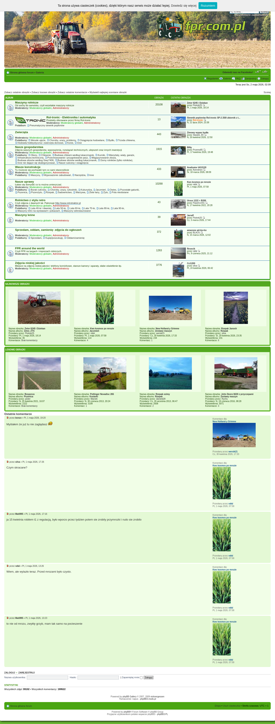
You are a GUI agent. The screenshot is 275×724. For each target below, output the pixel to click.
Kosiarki (94, 396)
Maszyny (35, 175)
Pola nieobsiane (120, 192)
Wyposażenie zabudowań (57, 175)
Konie (70, 143)
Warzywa (80, 192)
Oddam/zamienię (75, 238)
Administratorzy (61, 108)
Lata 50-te (60, 208)
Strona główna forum (22, 72)
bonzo (18, 418)
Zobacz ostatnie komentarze (72, 92)
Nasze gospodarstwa (29, 147)
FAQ (237, 78)
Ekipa (218, 705)
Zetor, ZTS (29, 331)
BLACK (196, 232)
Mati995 (19, 514)
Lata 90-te (118, 208)
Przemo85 (198, 150)
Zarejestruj (250, 78)
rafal (195, 184)
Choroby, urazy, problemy (62, 140)
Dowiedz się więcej (183, 5)
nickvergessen (157, 696)
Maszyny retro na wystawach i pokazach (39, 210)
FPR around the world (29, 248)
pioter (28, 399)
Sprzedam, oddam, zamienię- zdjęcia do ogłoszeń (48, 229)
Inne (79, 143)
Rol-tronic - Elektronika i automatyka (71, 117)
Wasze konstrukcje (27, 167)
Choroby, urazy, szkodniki (63, 189)
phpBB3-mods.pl (148, 699)
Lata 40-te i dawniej (41, 208)
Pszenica (22, 192)
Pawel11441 (199, 203)
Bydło (111, 140)
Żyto (105, 192)
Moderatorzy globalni (40, 108)
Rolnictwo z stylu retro (30, 200)
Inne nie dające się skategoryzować (36, 163)
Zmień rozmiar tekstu (258, 72)
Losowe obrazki (15, 349)
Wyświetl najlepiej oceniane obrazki (108, 92)
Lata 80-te (104, 208)
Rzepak (50, 192)
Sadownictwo (65, 192)
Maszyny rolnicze (26, 102)
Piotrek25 (197, 105)
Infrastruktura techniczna (30, 157)
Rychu (225, 399)
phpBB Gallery (129, 696)
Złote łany (94, 192)
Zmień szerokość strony (265, 72)
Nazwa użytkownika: (15, 677)
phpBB (127, 712)
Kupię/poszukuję (54, 238)
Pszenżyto (36, 192)
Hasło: (73, 677)
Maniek (94, 399)
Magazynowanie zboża (104, 157)
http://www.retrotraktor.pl (68, 203)
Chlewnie (46, 155)
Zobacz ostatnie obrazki (16, 92)
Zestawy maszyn (163, 331)
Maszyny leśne (25, 215)
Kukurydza (86, 189)
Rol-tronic (198, 120)
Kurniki (101, 155)
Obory (34, 155)
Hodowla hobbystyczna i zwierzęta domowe (40, 143)
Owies (113, 189)
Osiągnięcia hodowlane (92, 140)
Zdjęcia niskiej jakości (30, 263)
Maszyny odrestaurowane (77, 210)
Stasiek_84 (198, 135)
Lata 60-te (75, 208)
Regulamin (212, 78)
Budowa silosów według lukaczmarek (77, 160)
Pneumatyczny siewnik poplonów (47, 125)
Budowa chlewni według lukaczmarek (74, 155)
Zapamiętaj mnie (132, 677)
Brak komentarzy (29, 340)
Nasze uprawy (24, 181)
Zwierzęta (21, 132)
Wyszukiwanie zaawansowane (252, 15)
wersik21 (160, 333)
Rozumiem (208, 5)
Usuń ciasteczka (231, 705)
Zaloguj (265, 78)
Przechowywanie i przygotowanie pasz (67, 157)
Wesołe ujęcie (38, 140)
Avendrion (198, 170)
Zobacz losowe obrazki (43, 92)
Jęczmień (101, 189)
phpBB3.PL (162, 714)
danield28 (160, 399)
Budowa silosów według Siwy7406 (36, 160)
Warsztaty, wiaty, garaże (121, 155)
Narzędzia (80, 175)
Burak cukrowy (38, 189)
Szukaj (267, 92)
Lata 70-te (89, 208)
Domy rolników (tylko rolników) (116, 160)
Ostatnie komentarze (18, 414)
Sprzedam (36, 238)
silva (195, 266)
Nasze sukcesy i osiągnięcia (74, 163)
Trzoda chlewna (126, 140)
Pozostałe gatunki (129, 189)
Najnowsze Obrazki (17, 284)
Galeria (40, 72)
